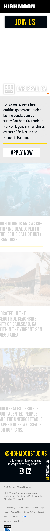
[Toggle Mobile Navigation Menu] (46, 6)
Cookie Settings (37, 508)
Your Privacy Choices (12, 517)
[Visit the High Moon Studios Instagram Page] (21, 471)
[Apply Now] (21, 152)
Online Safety (29, 512)
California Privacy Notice (13, 521)
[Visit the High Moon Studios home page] (19, 6)
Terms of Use (16, 512)
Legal (6, 512)
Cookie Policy (23, 508)
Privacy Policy (9, 508)
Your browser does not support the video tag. (25, 54)
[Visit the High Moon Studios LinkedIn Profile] (28, 471)
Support (41, 512)
